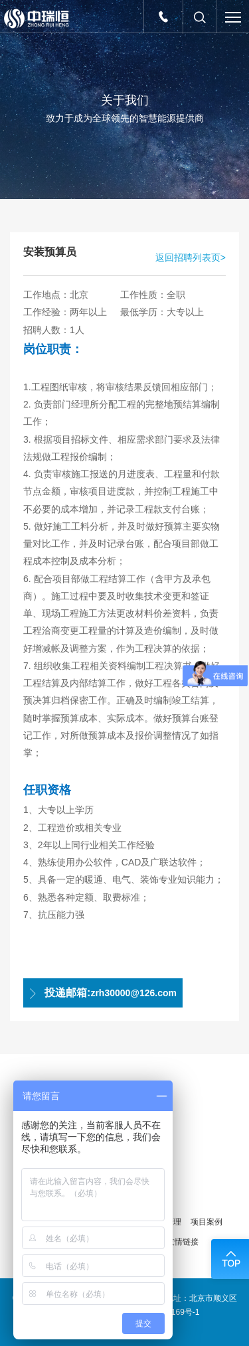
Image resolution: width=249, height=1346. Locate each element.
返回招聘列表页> (190, 257)
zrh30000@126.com (102, 993)
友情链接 (183, 1241)
